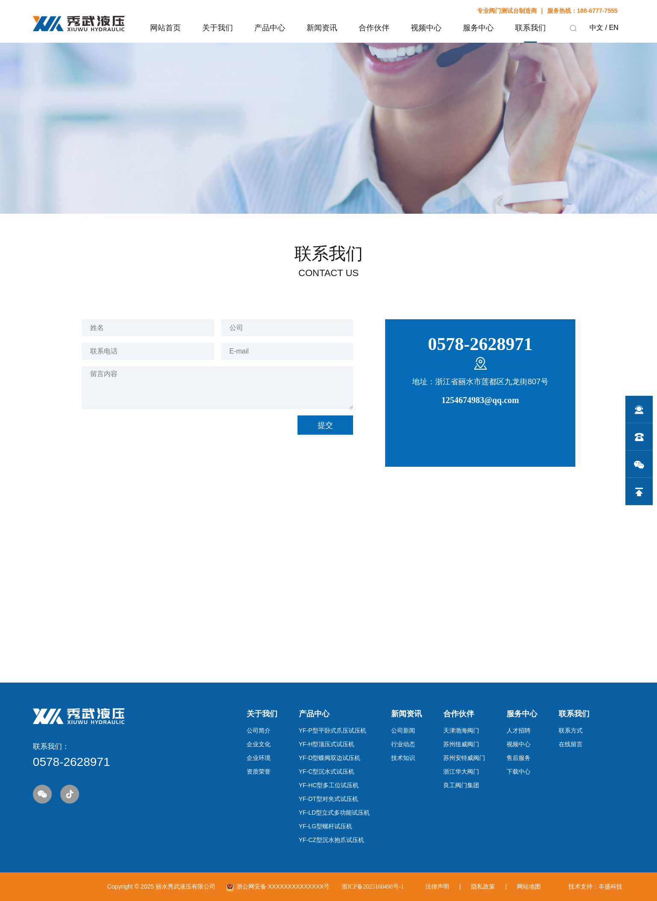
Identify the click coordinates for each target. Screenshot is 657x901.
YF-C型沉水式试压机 (327, 771)
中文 (596, 27)
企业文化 (259, 744)
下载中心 (518, 771)
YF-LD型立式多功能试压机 (334, 812)
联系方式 (571, 730)
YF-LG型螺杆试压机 (325, 826)
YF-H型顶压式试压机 (327, 744)
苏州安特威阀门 (464, 757)
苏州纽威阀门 (461, 744)
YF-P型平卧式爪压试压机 (332, 730)
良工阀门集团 (461, 785)
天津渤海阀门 (461, 730)
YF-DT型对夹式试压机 (328, 798)
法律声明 (437, 886)
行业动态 (403, 744)
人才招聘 (518, 730)
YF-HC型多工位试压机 (329, 785)
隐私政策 (483, 886)
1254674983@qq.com (480, 400)
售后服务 (518, 757)
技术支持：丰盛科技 (595, 886)
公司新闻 (403, 730)
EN (614, 27)
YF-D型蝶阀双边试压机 (330, 757)
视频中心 (518, 744)
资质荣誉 (259, 771)
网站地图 (529, 886)
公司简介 (259, 730)
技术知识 (403, 757)
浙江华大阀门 (461, 771)
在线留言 (571, 744)
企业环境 (259, 757)
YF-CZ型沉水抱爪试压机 (331, 839)
